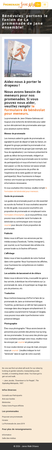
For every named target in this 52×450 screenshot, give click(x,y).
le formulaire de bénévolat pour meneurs (24, 110)
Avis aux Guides (8, 399)
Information (6, 435)
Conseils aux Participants (12, 395)
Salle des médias (9, 438)
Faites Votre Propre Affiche (13, 406)
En (38, 4)
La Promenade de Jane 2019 (13, 424)
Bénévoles (6, 402)
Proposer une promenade (12, 417)
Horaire (5, 420)
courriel (7, 225)
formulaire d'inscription (14, 215)
